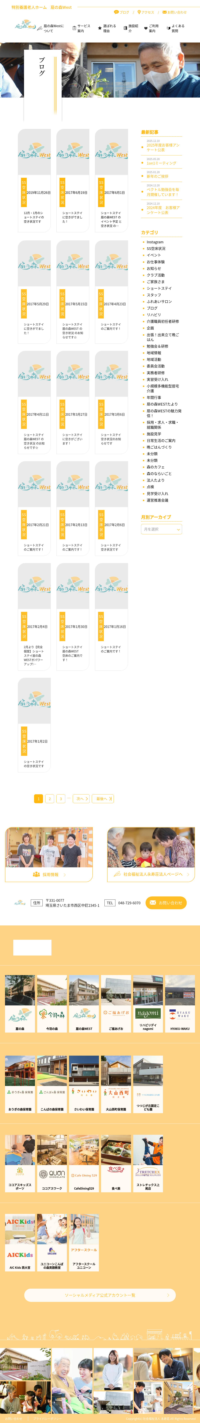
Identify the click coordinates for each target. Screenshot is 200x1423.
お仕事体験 (156, 261)
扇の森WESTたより (162, 404)
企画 (150, 328)
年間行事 (154, 397)
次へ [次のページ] (80, 798)
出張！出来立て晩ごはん (163, 337)
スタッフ (154, 294)
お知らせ (154, 268)
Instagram (155, 241)
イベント (154, 255)
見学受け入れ (157, 493)
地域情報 (154, 352)
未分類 (152, 453)
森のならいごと (159, 473)
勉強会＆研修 (157, 346)
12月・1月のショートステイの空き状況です (34, 217)
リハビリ (154, 314)
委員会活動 (156, 366)
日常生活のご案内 (161, 440)
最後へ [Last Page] (101, 798)
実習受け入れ (157, 379)
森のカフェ (156, 467)
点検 (150, 486)
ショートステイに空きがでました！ (72, 217)
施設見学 (154, 433)
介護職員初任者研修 (163, 321)
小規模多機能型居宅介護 (163, 388)
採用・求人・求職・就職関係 (163, 425)
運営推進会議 (157, 500)
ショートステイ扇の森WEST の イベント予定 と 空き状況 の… (111, 219)
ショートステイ (159, 288)
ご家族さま (156, 281)
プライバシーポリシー (47, 1418)
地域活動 (154, 359)
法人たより (156, 480)
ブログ (152, 308)
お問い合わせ (13, 1418)
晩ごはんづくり (159, 447)
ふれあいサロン (159, 301)
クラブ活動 (156, 275)
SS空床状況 (24, 192)
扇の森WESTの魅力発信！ (164, 413)
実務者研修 (156, 372)
